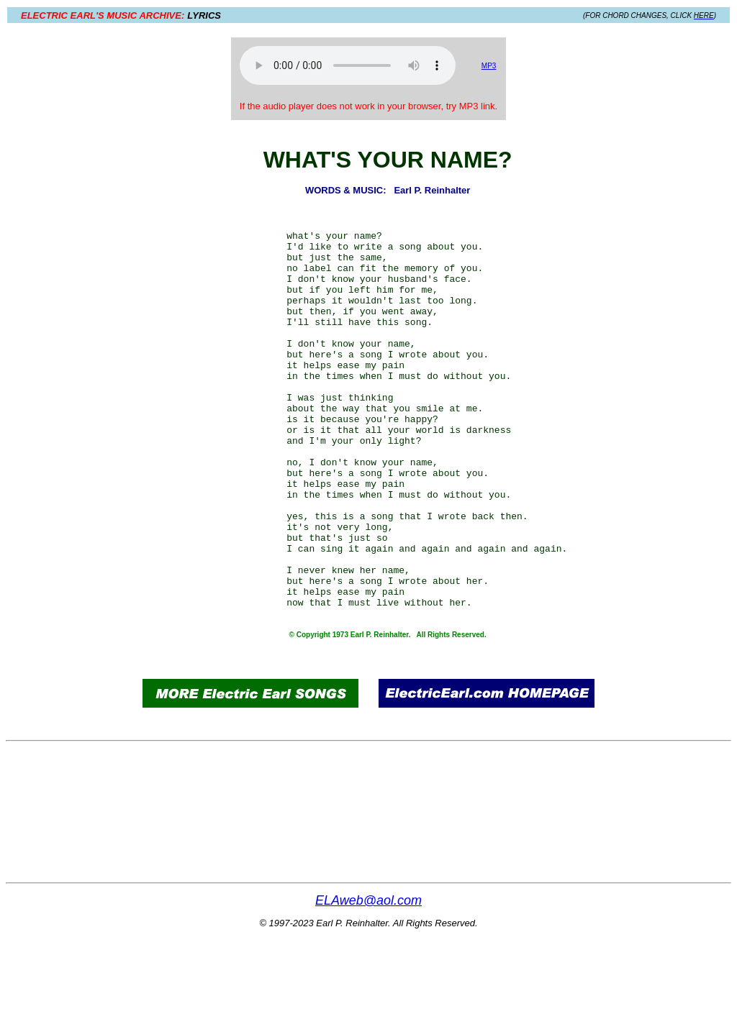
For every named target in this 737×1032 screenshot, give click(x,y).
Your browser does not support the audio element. (348, 65)
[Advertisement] (94, 375)
